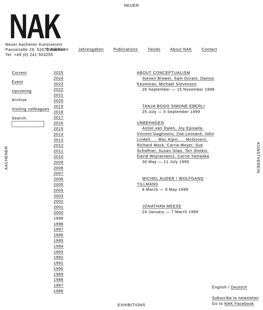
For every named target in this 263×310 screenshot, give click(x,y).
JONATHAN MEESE (162, 206)
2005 (59, 184)
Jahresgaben (91, 49)
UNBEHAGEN (150, 123)
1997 (59, 229)
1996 (59, 235)
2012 (59, 145)
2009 (59, 162)
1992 (59, 257)
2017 (59, 117)
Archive (19, 100)
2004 (59, 190)
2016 (59, 123)
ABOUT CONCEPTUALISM (163, 73)
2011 (59, 151)
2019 (59, 106)
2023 (59, 84)
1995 (59, 240)
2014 (59, 134)
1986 (59, 291)
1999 (59, 218)
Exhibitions (57, 49)
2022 (59, 89)
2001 (59, 207)
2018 (59, 112)
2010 (59, 156)
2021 (59, 95)
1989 (59, 274)
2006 (59, 179)
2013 (59, 140)
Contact (209, 49)
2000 (59, 212)
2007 (59, 173)
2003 (59, 196)
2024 (59, 78)
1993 (59, 252)
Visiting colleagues (30, 109)
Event (17, 82)
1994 (59, 246)
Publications (126, 49)
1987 (59, 285)
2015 (59, 128)
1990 (59, 268)
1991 (59, 263)
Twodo (154, 49)
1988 (59, 279)
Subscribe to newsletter (235, 298)
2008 (59, 168)
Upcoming (22, 91)
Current (19, 73)
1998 (59, 224)
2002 (59, 201)
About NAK (181, 49)
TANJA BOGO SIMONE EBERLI (173, 106)
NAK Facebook (239, 303)
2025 (59, 73)
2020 (59, 100)
